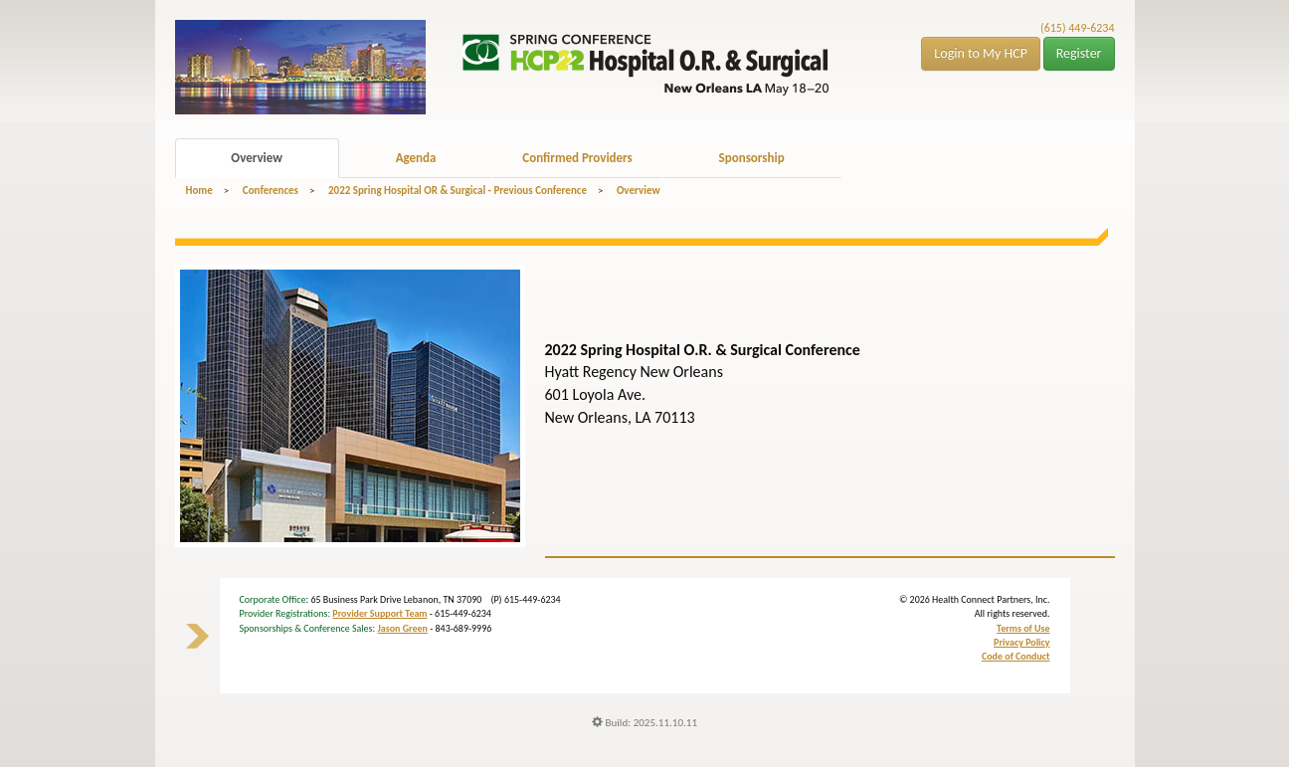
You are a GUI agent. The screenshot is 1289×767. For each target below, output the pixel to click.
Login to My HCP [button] (980, 53)
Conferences (270, 190)
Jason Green (402, 628)
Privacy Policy (1021, 642)
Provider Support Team (379, 613)
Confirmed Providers (577, 157)
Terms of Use (1023, 628)
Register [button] (1079, 53)
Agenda (416, 157)
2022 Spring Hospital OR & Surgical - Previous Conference (457, 190)
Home (199, 190)
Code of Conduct (1016, 656)
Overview (256, 157)
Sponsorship (752, 157)
